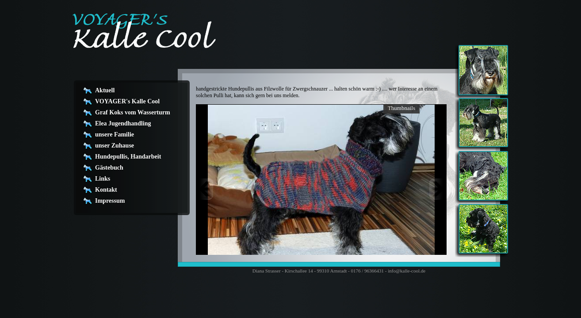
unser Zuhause (114, 145)
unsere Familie (114, 134)
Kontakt (106, 189)
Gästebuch (109, 167)
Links (102, 178)
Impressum (110, 200)
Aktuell (105, 90)
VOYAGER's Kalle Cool (127, 101)
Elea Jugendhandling (123, 123)
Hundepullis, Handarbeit (128, 156)
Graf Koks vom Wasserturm (132, 112)
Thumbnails (401, 108)
